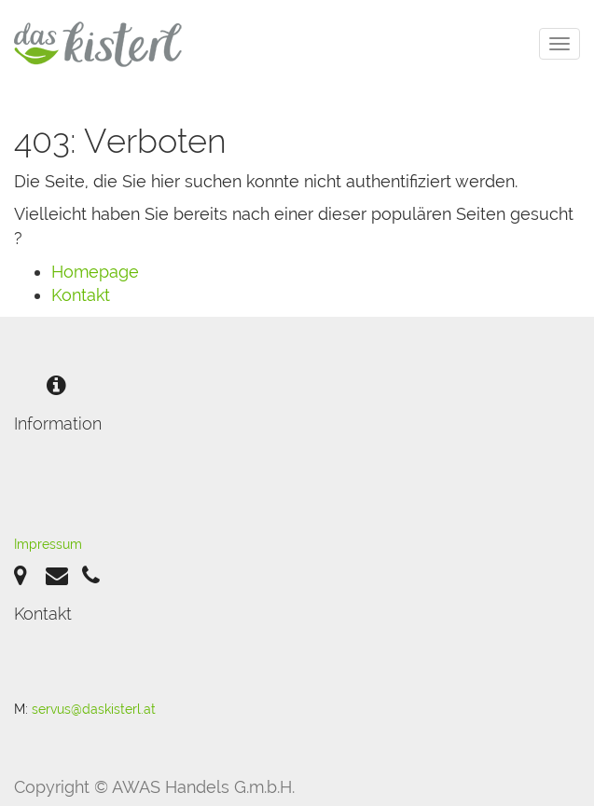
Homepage (95, 271)
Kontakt (80, 295)
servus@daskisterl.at (94, 709)
